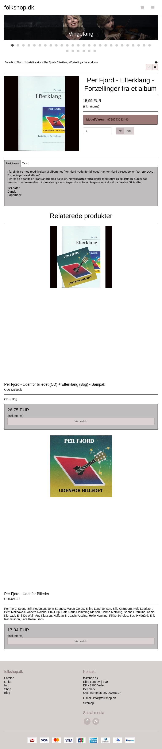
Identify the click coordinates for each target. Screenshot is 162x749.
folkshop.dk (19, 7)
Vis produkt (80, 421)
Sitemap (88, 703)
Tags (25, 163)
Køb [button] (123, 131)
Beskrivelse (12, 163)
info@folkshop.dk (104, 698)
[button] (148, 67)
